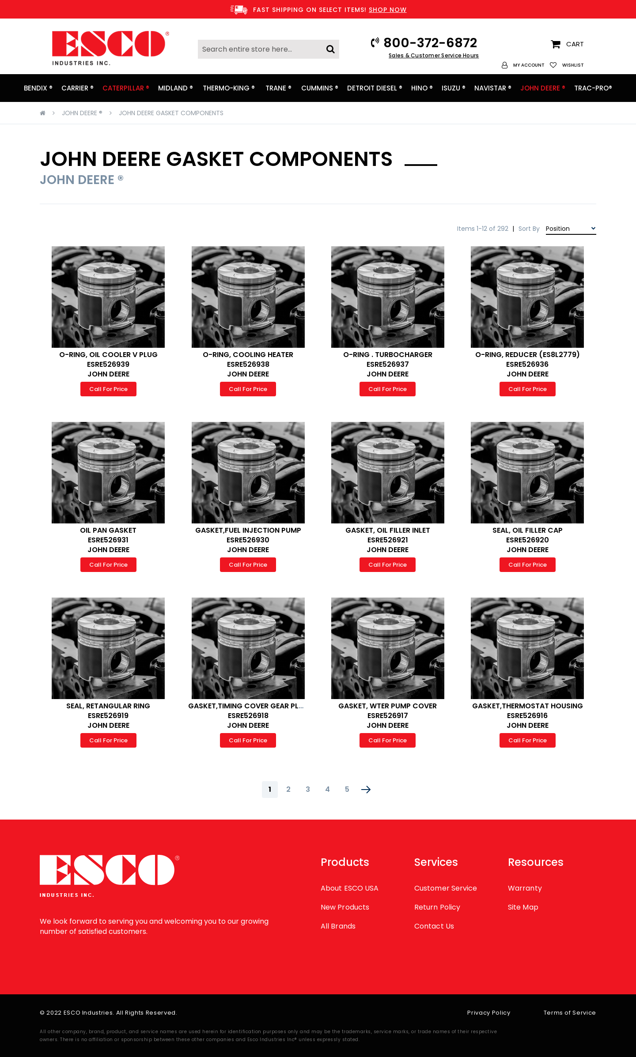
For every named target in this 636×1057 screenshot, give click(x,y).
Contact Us (434, 926)
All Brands (338, 926)
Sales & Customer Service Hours (434, 55)
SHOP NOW (388, 9)
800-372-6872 (430, 43)
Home (42, 113)
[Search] (330, 47)
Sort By (529, 228)
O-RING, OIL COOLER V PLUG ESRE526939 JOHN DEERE (108, 364)
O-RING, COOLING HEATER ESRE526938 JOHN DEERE (248, 364)
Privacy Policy (488, 1012)
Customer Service (445, 888)
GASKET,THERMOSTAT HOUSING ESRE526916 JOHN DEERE (527, 715)
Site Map (523, 907)
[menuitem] (38, 88)
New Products (345, 907)
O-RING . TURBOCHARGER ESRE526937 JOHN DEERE (387, 364)
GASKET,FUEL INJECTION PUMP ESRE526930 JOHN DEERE (248, 540)
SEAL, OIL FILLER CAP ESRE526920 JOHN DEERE (527, 540)
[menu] (318, 88)
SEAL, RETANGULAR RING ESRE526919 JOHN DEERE (108, 715)
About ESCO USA (350, 888)
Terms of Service (570, 1012)
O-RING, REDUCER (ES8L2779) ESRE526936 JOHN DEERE (527, 364)
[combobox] (268, 49)
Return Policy (437, 907)
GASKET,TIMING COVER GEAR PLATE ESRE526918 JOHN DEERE (249, 715)
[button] (523, 65)
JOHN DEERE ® (82, 113)
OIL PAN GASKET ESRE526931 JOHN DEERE (108, 540)
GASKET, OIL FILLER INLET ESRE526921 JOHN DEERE (387, 540)
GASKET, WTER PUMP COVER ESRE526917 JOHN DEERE (387, 715)
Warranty (525, 888)
